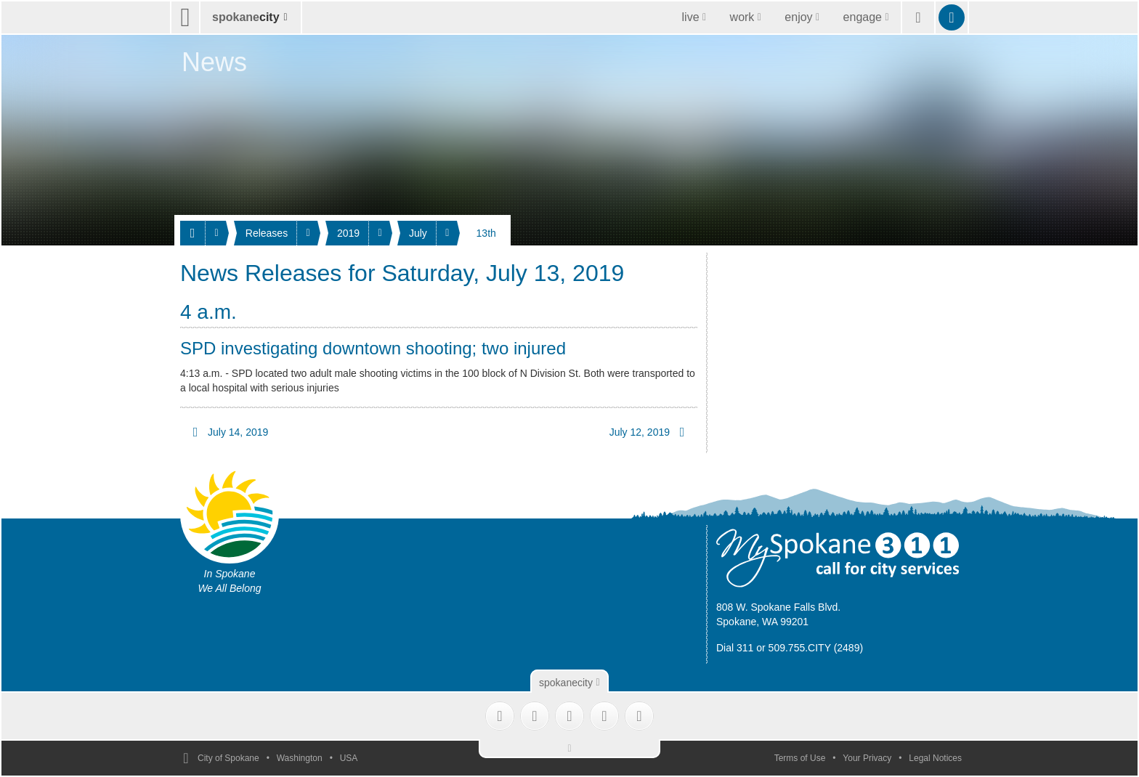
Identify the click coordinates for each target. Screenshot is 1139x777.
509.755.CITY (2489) (816, 648)
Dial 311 (734, 648)
